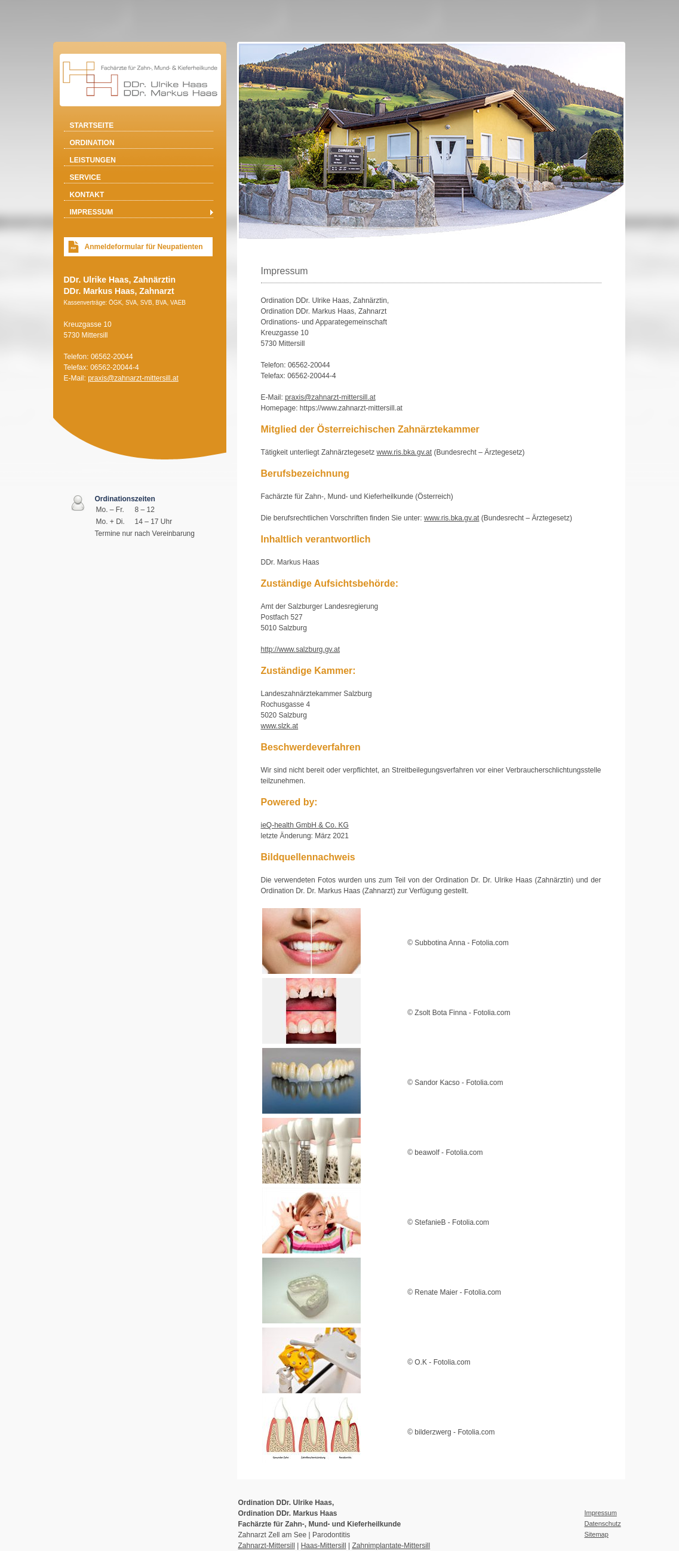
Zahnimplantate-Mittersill (391, 1545)
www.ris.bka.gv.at (404, 452)
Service (85, 177)
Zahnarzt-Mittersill (266, 1545)
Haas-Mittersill (323, 1545)
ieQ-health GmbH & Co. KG (305, 825)
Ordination (92, 143)
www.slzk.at (280, 726)
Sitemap (597, 1534)
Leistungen (93, 160)
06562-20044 (112, 356)
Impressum (91, 212)
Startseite (92, 125)
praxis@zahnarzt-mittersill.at (133, 378)
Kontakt (87, 195)
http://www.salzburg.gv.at (300, 649)
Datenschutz (603, 1523)
